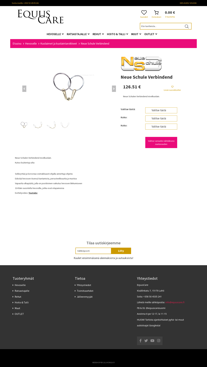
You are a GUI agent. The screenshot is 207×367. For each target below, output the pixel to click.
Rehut (18, 296)
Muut (17, 308)
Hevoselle (20, 285)
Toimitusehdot (85, 290)
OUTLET (19, 313)
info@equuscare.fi (175, 302)
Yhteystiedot (84, 285)
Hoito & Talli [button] (117, 34)
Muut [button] (136, 34)
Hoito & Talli (22, 302)
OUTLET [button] (150, 34)
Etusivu (17, 43)
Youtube (33, 192)
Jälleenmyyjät (85, 296)
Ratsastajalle (22, 290)
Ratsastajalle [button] (78, 34)
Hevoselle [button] (55, 34)
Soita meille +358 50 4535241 (25, 3)
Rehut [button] (98, 34)
